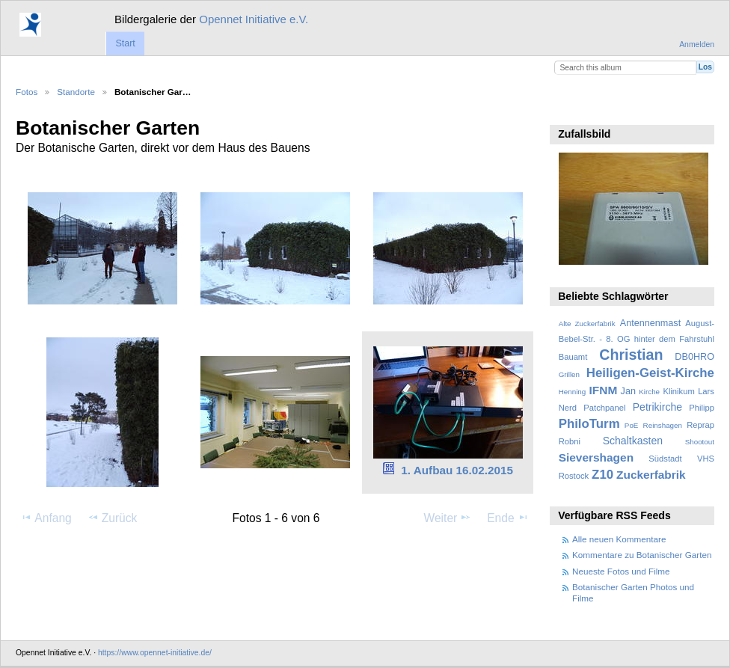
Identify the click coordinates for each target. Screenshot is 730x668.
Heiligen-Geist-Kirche (650, 373)
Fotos (26, 91)
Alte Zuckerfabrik (587, 323)
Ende (508, 517)
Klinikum (678, 391)
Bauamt (573, 356)
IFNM (603, 390)
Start (125, 43)
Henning (572, 391)
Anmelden (696, 44)
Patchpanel (604, 407)
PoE (632, 425)
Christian (631, 354)
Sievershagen (596, 457)
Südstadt (664, 458)
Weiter (448, 517)
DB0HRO (694, 357)
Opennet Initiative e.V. (253, 19)
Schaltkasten (633, 441)
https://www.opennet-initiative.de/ (155, 653)
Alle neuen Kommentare (619, 539)
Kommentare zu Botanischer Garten (641, 555)
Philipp (701, 407)
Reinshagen (662, 425)
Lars (706, 391)
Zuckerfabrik (651, 474)
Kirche (649, 391)
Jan (628, 391)
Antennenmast (650, 323)
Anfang (46, 517)
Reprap (700, 424)
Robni (569, 441)
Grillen (569, 374)
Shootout (699, 442)
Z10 (602, 475)
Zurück (113, 517)
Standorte (76, 91)
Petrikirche (657, 407)
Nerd (568, 407)
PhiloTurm (589, 424)
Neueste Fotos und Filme (621, 571)
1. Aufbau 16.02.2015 (457, 470)
